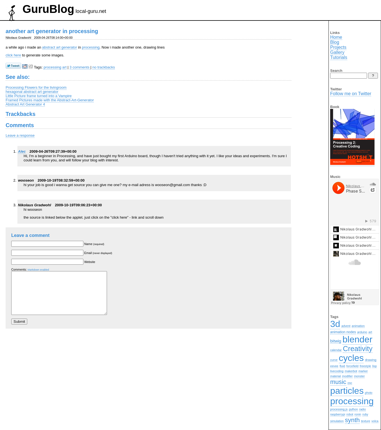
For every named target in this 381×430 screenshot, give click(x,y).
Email (98, 253)
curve (333, 360)
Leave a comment (30, 235)
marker (363, 371)
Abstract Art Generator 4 (25, 104)
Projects (338, 47)
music (338, 381)
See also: (18, 77)
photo (369, 392)
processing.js (339, 409)
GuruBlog (48, 9)
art (64, 67)
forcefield (352, 366)
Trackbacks (20, 114)
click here (13, 55)
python (353, 409)
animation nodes (343, 332)
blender (358, 339)
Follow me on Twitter (350, 93)
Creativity (357, 349)
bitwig (335, 340)
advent (345, 326)
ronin (358, 414)
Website (89, 262)
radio (362, 409)
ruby (365, 414)
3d (335, 324)
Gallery (337, 52)
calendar (336, 350)
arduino (362, 332)
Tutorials (338, 57)
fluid (342, 366)
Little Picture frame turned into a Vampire (39, 96)
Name (94, 244)
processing (91, 47)
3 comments (80, 67)
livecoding (336, 371)
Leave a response (20, 135)
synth (352, 420)
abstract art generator (59, 47)
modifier (347, 376)
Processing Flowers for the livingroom (36, 87)
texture (365, 421)
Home (336, 37)
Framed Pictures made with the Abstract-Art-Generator (50, 100)
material (335, 376)
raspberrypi (337, 414)
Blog (334, 42)
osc (350, 383)
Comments (20, 125)
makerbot (351, 371)
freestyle (365, 366)
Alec (22, 151)
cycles (351, 358)
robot (349, 414)
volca (374, 421)
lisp (374, 366)
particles (347, 391)
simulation (337, 421)
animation (358, 326)
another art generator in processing (52, 31)
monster (359, 376)
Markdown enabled (38, 269)
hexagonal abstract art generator (32, 92)
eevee (334, 366)
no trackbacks (103, 67)
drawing (371, 360)
